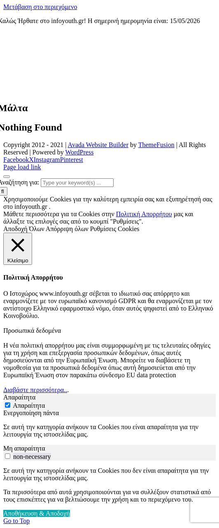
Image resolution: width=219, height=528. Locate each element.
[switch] (7, 456)
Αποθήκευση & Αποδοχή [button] (36, 513)
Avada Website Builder (98, 144)
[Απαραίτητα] (7, 405)
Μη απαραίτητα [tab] (24, 448)
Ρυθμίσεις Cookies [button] (115, 228)
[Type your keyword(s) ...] (77, 182)
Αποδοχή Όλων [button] (23, 228)
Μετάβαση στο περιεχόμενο (40, 6)
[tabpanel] (109, 430)
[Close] (6, 176)
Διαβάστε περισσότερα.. (35, 389)
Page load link (22, 167)
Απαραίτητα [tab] (19, 397)
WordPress (79, 152)
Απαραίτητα (29, 405)
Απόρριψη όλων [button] (67, 228)
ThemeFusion (156, 144)
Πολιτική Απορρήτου (144, 213)
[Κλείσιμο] (17, 249)
